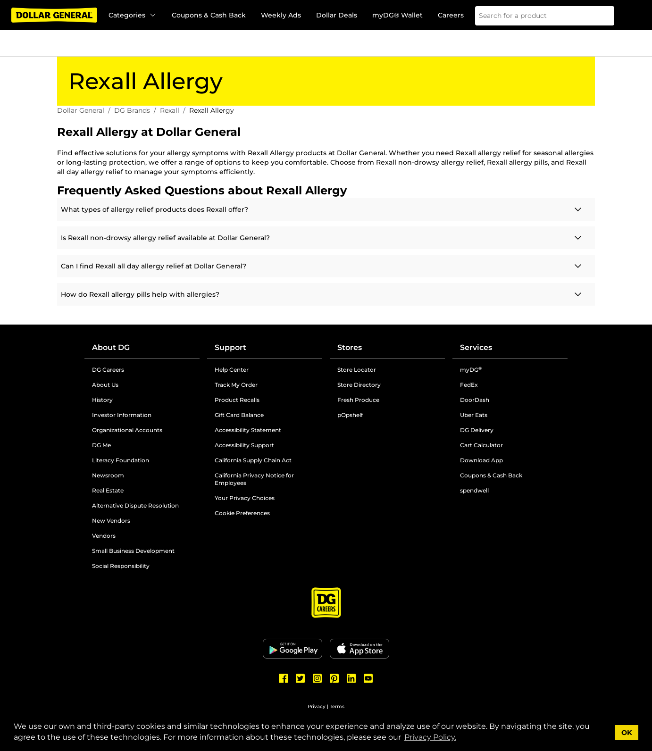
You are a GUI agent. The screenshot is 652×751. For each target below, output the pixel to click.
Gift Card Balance (239, 414)
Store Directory (359, 384)
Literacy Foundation (120, 460)
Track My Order (236, 384)
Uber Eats (473, 414)
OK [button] (626, 732)
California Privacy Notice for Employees (254, 479)
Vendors (104, 535)
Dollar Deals (336, 15)
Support (230, 347)
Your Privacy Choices (245, 497)
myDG (471, 369)
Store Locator (356, 369)
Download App (481, 460)
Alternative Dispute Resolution (135, 505)
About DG (111, 347)
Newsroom (108, 475)
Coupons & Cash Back (209, 15)
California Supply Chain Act (253, 460)
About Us (105, 384)
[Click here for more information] (326, 209)
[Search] (601, 16)
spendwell (474, 490)
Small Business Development (133, 550)
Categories (133, 15)
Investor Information (121, 414)
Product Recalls (237, 399)
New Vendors (111, 520)
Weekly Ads (281, 15)
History (102, 399)
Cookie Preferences (242, 513)
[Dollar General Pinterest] (334, 678)
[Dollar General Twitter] (300, 678)
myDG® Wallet (397, 15)
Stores (349, 347)
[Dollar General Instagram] (317, 678)
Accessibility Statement (248, 430)
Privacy (317, 706)
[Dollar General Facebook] (283, 678)
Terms (337, 706)
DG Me (101, 445)
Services (476, 347)
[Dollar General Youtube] (368, 678)
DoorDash (474, 399)
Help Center (232, 369)
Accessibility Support (244, 445)
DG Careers (108, 369)
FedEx (469, 384)
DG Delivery (476, 430)
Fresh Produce (358, 399)
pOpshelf (350, 414)
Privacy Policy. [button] (430, 737)
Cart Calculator (481, 445)
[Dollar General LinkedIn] (351, 678)
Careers (451, 15)
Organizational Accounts (127, 430)
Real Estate (108, 490)
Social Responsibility (121, 565)
